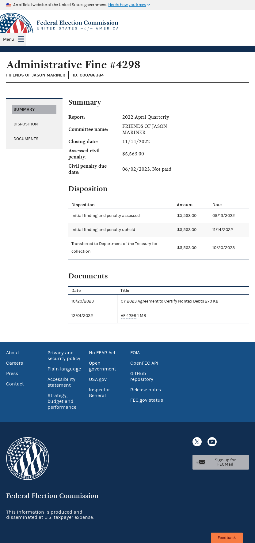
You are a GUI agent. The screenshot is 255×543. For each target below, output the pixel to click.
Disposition (25, 124)
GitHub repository (141, 376)
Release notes (145, 389)
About (12, 352)
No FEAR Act (102, 352)
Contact (15, 384)
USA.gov (98, 379)
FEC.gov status (146, 400)
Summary (24, 109)
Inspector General (99, 392)
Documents (25, 138)
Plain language (64, 369)
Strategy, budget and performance (62, 401)
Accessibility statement (61, 382)
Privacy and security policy (64, 355)
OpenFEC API (144, 363)
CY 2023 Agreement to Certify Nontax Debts (162, 301)
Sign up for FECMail (225, 462)
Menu (8, 39)
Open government (102, 366)
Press (12, 373)
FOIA (135, 352)
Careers (14, 363)
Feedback (227, 537)
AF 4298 (128, 315)
